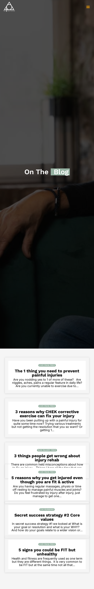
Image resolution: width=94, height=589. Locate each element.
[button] (88, 6)
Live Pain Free (47, 365)
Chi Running (47, 535)
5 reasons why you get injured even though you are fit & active (47, 498)
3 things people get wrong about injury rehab (47, 457)
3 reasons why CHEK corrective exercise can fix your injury (47, 413)
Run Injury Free (47, 450)
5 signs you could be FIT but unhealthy (47, 583)
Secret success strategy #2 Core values (47, 542)
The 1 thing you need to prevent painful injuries (47, 373)
